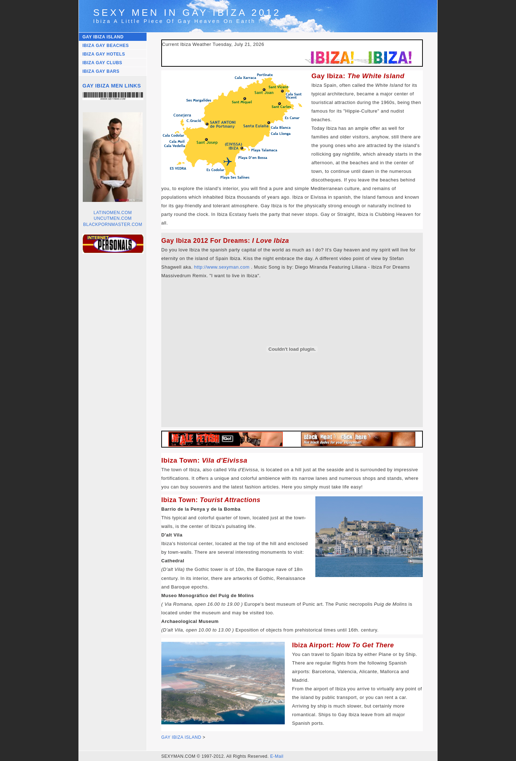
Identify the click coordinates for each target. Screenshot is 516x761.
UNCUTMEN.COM (113, 218)
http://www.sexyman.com (222, 267)
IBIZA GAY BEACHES (105, 45)
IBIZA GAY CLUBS (102, 62)
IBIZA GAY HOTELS (103, 54)
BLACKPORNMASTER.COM (112, 224)
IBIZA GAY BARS (100, 71)
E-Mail (276, 756)
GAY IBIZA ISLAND (103, 36)
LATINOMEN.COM (113, 212)
